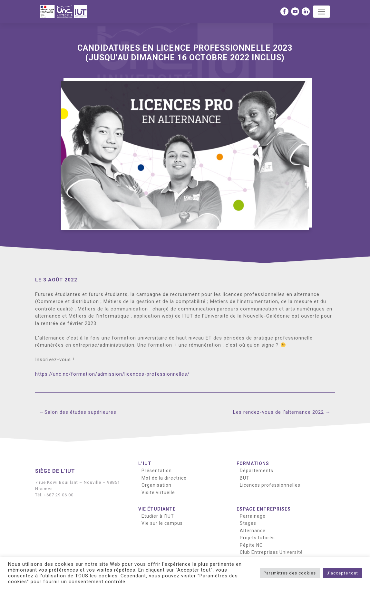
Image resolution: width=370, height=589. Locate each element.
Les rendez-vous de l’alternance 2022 (278, 412)
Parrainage (253, 516)
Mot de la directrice (164, 478)
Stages (248, 523)
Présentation (156, 470)
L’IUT (144, 463)
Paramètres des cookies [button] (290, 573)
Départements (256, 470)
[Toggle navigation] (321, 11)
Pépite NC (251, 545)
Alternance (253, 530)
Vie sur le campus (162, 523)
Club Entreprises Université (271, 552)
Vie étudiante (157, 509)
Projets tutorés (257, 537)
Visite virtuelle (158, 492)
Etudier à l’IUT (157, 516)
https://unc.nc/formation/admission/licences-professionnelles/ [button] (112, 374)
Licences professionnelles (270, 485)
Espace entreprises (264, 509)
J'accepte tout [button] (342, 573)
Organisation (156, 485)
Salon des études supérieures (80, 412)
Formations (253, 463)
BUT (244, 478)
